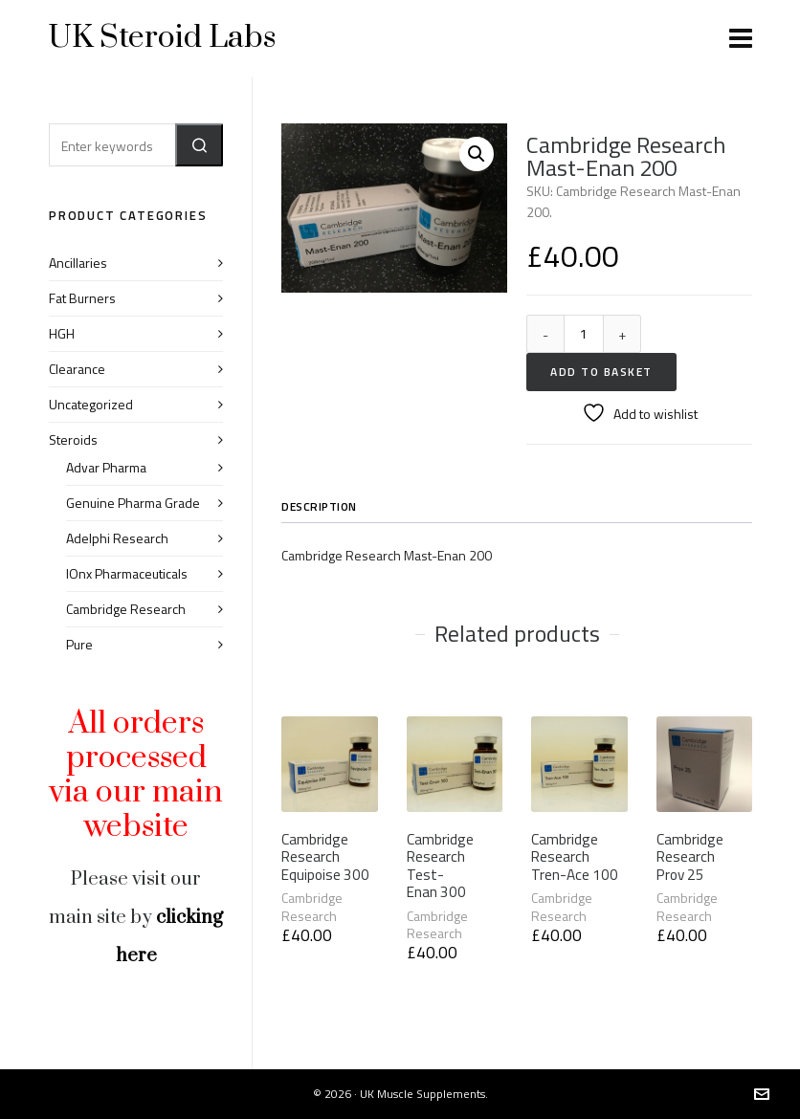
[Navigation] (740, 38)
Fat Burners (82, 298)
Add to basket (601, 371)
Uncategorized (91, 404)
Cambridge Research (312, 906)
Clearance (77, 369)
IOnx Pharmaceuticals (127, 573)
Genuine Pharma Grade (133, 503)
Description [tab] (319, 506)
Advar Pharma (106, 467)
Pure (79, 644)
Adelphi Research (117, 538)
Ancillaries (78, 262)
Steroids (73, 439)
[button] (476, 154)
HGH (62, 333)
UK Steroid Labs (162, 37)
